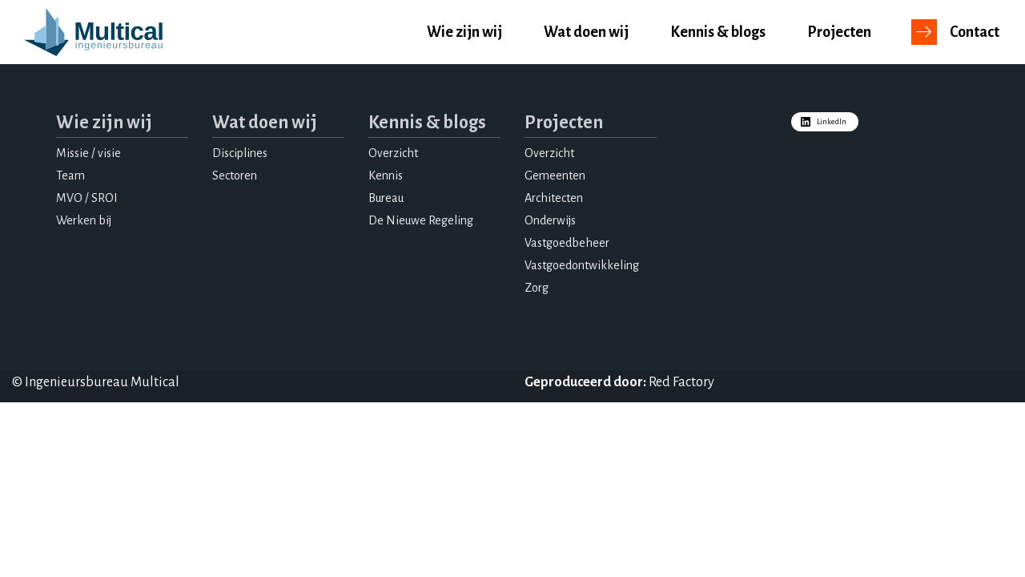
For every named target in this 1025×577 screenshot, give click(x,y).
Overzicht (393, 153)
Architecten (554, 198)
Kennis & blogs (718, 32)
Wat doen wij (586, 32)
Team (70, 175)
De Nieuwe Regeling (420, 220)
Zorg (537, 287)
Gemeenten (555, 175)
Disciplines (239, 153)
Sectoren (234, 175)
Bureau (386, 198)
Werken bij (83, 220)
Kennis (385, 175)
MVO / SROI (87, 198)
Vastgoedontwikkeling (582, 265)
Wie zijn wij (464, 32)
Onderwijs (550, 220)
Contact (974, 32)
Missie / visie (88, 153)
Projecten (839, 32)
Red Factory (681, 382)
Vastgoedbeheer (567, 242)
